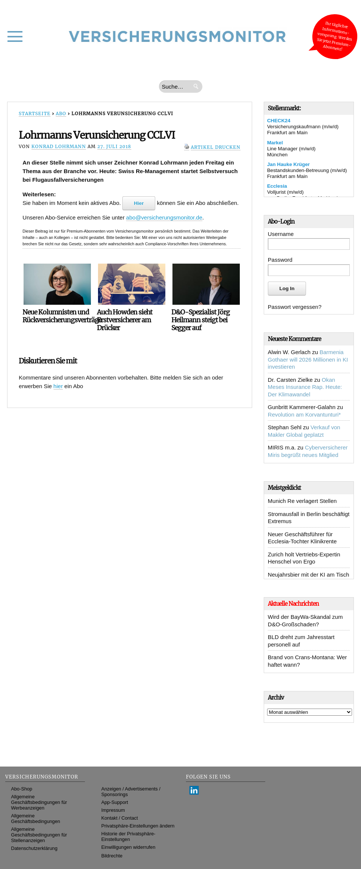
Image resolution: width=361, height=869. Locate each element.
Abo (61, 113)
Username (281, 234)
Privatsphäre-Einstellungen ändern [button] (138, 826)
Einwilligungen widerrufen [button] (128, 847)
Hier (139, 203)
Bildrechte (112, 856)
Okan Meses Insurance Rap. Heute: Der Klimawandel (305, 387)
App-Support (114, 802)
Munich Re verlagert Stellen (302, 501)
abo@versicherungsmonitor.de (164, 217)
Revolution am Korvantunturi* (304, 414)
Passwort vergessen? (294, 307)
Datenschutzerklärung (34, 848)
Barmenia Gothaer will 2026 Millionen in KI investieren (308, 359)
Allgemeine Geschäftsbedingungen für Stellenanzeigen (39, 834)
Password (280, 260)
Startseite (35, 113)
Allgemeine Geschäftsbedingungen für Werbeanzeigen (39, 802)
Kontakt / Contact (119, 818)
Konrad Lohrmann (58, 146)
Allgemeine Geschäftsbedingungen (35, 818)
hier (58, 386)
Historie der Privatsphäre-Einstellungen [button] (128, 836)
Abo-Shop (21, 789)
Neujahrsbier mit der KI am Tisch (308, 574)
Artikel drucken (216, 147)
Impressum (113, 810)
